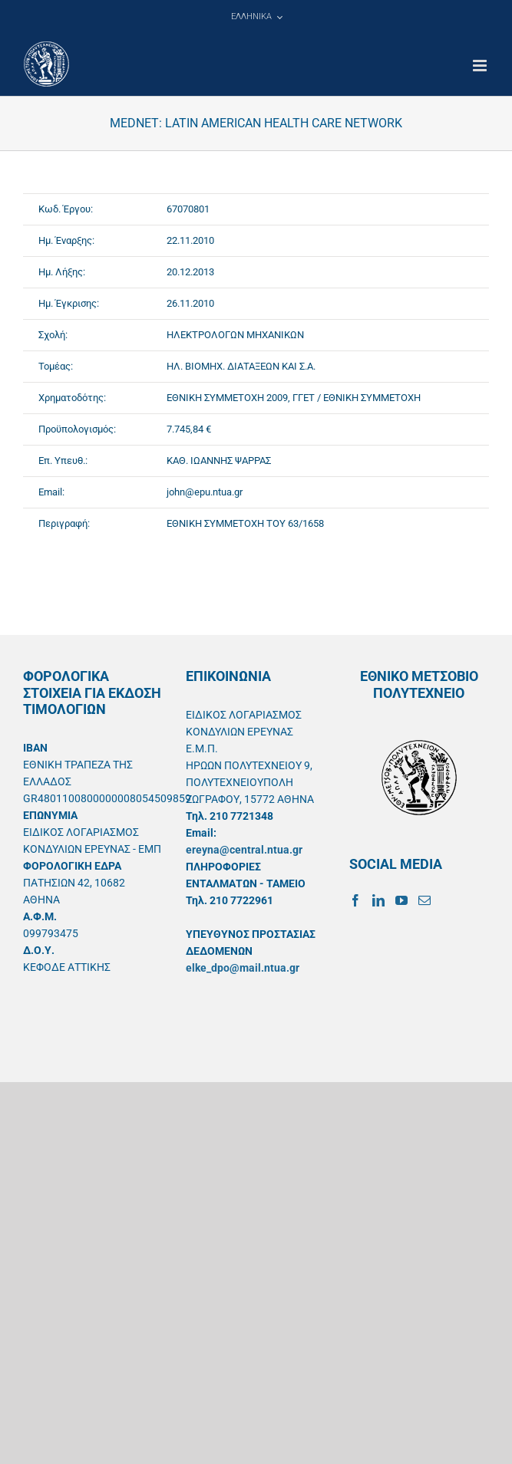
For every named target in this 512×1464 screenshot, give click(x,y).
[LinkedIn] (378, 900)
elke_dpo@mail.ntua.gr (242, 968)
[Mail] (424, 900)
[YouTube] (401, 900)
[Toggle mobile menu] (481, 66)
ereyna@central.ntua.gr (244, 850)
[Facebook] (355, 900)
